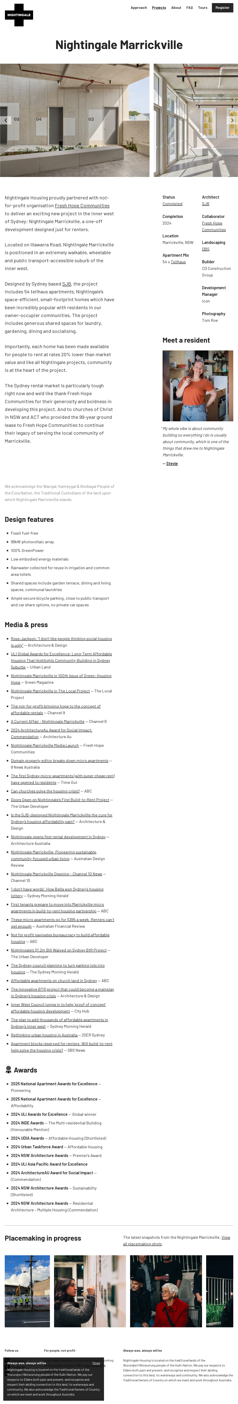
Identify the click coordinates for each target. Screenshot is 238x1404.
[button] (138, 7)
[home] (19, 15)
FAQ (189, 7)
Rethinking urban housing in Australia (44, 1034)
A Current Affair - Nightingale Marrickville (47, 721)
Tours (202, 7)
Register (223, 7)
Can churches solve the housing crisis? (45, 790)
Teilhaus (178, 261)
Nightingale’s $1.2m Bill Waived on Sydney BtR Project (59, 949)
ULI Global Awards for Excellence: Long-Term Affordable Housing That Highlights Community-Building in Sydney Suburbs (61, 660)
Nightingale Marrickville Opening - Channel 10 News (56, 873)
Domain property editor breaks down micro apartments (59, 760)
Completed (173, 203)
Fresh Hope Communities (82, 205)
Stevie (172, 463)
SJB (66, 284)
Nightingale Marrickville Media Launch (45, 745)
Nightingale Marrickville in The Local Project (50, 690)
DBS (205, 248)
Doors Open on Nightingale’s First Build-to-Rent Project (60, 799)
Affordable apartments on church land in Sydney (54, 980)
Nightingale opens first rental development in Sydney (58, 836)
